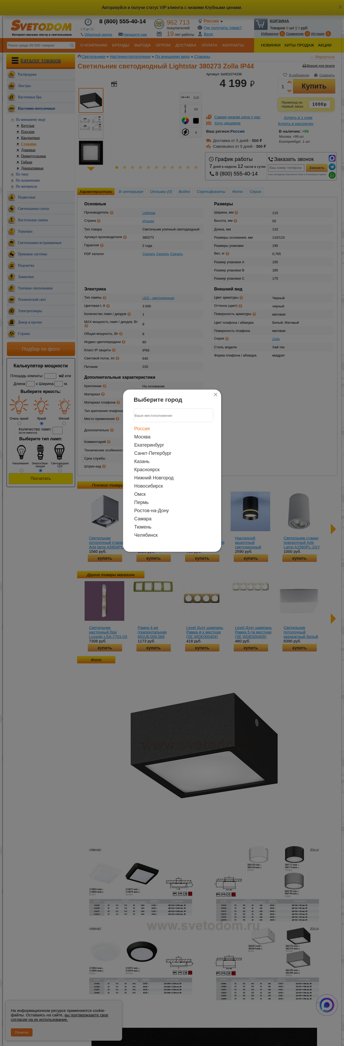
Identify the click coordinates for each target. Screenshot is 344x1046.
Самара (143, 518)
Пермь (141, 502)
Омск (140, 494)
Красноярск (147, 469)
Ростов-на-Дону (151, 510)
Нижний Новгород (154, 477)
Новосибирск (148, 486)
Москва (142, 436)
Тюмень (143, 527)
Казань (142, 461)
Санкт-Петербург (153, 453)
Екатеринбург (149, 445)
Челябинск (146, 535)
